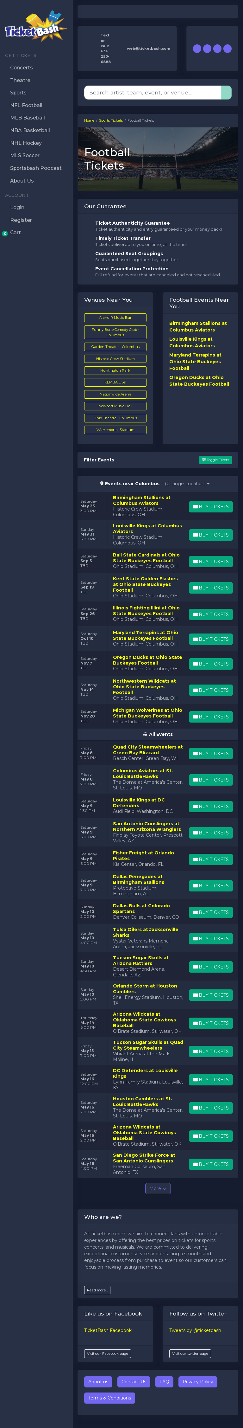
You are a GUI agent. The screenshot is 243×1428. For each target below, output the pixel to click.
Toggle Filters (215, 460)
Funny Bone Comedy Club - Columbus (115, 332)
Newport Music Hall (115, 406)
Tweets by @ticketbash (195, 1330)
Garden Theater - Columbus (115, 346)
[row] (158, 506)
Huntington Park (115, 370)
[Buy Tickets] (210, 506)
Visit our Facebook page (107, 1353)
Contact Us (134, 1382)
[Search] (152, 93)
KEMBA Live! (115, 382)
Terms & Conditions (109, 1398)
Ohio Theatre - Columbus (115, 418)
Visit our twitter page (190, 1353)
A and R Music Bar (115, 317)
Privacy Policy (198, 1382)
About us (98, 1382)
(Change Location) (187, 483)
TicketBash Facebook (108, 1330)
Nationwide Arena (115, 394)
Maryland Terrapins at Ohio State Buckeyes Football (195, 361)
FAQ (164, 1382)
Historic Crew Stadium (115, 359)
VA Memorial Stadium (115, 430)
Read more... (97, 1290)
